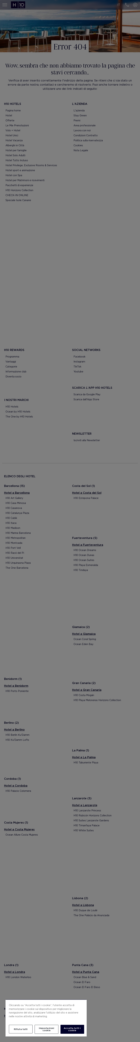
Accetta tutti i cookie (72, 1029)
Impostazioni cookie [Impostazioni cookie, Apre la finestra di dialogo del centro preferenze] (46, 1029)
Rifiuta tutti (21, 1029)
